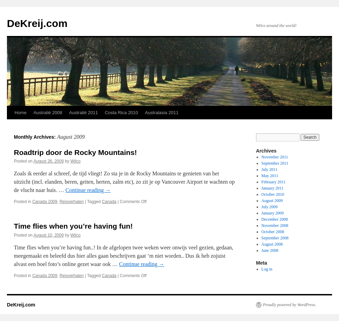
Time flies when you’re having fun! (73, 226)
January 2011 (273, 188)
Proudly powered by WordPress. (289, 304)
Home (21, 112)
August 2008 (272, 244)
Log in (267, 269)
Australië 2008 (48, 112)
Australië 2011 (83, 112)
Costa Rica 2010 (121, 112)
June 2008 (270, 250)
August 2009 (272, 200)
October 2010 (273, 194)
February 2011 (274, 182)
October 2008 (273, 231)
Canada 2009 (44, 201)
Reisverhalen (71, 201)
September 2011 (275, 163)
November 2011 (275, 157)
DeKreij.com (37, 23)
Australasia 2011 (161, 112)
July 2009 (270, 206)
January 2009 (273, 213)
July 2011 (270, 169)
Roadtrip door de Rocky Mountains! (75, 152)
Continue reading (88, 190)
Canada (109, 201)
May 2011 (270, 175)
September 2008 (275, 238)
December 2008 (275, 219)
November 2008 (275, 225)
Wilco (76, 161)
